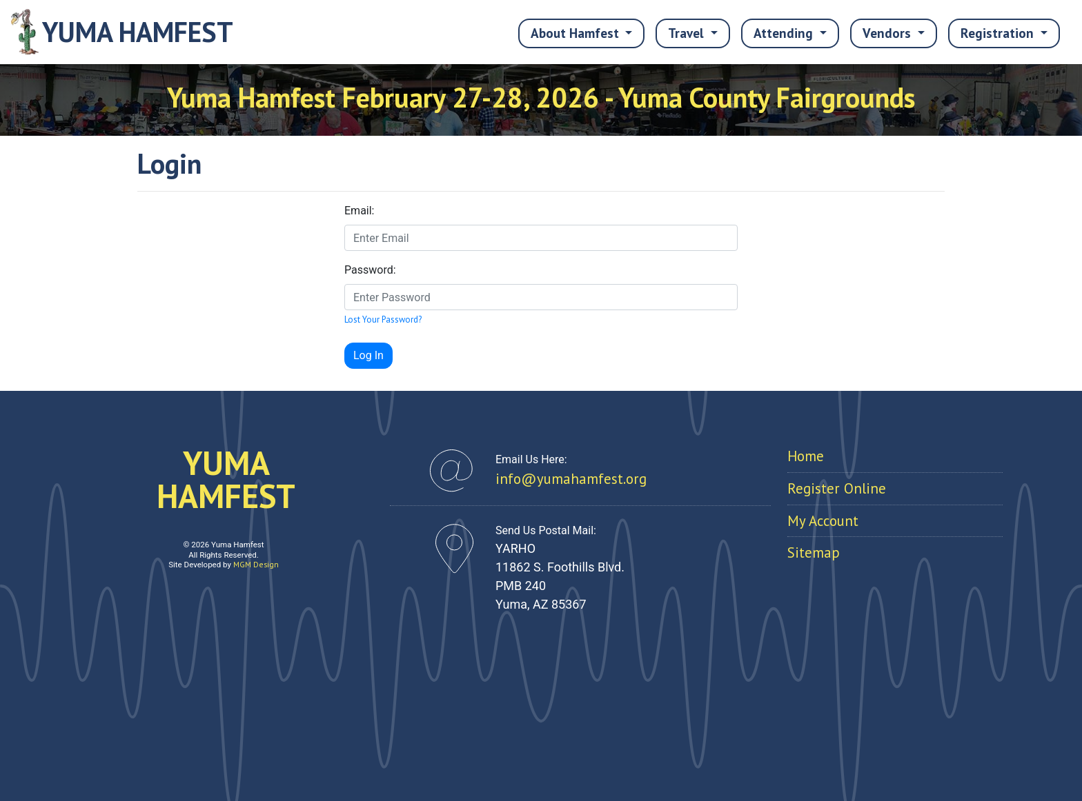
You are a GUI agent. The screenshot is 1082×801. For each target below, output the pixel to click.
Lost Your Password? (383, 319)
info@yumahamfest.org (571, 478)
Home (805, 456)
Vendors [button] (888, 32)
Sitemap (813, 552)
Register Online (836, 488)
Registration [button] (999, 32)
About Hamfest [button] (576, 32)
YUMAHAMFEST (226, 479)
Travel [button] (687, 32)
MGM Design (256, 564)
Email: (359, 210)
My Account (822, 520)
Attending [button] (785, 32)
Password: (370, 269)
